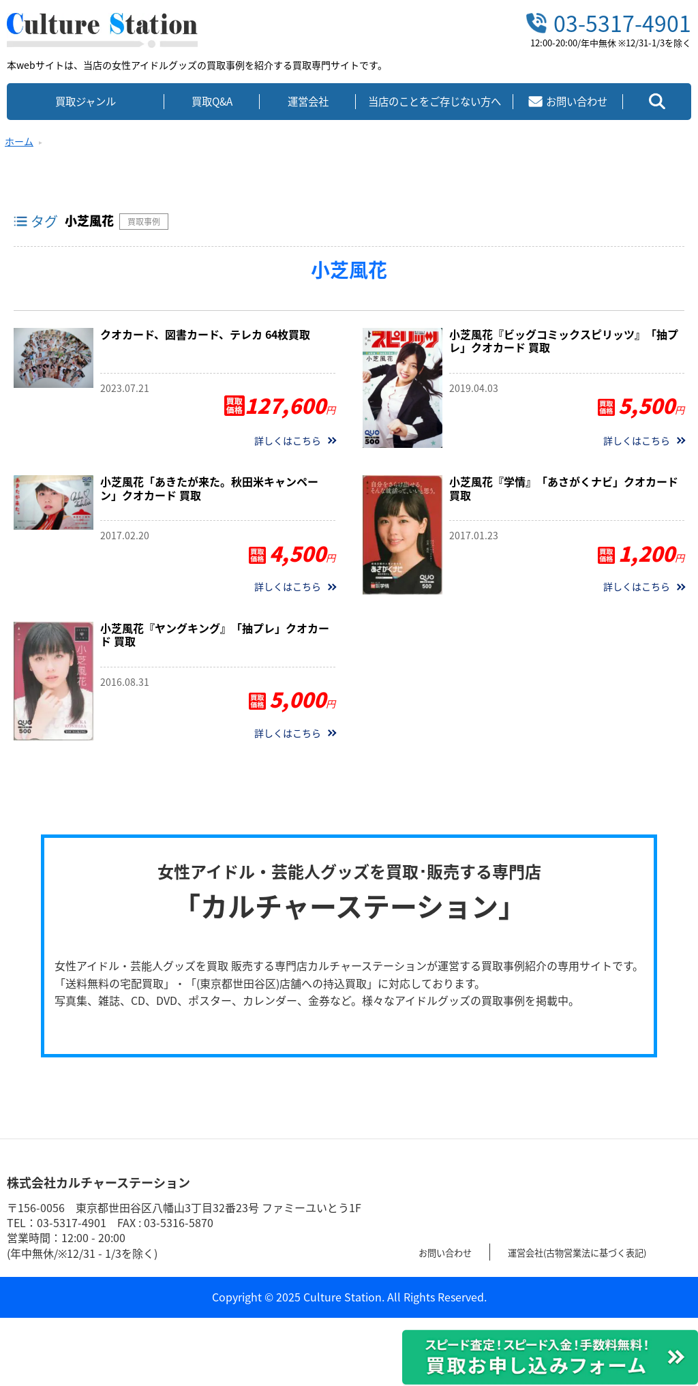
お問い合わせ (451, 1252)
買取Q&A (212, 101)
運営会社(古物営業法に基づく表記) (605, 1252)
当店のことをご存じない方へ (434, 101)
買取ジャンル (85, 101)
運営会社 (308, 101)
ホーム (19, 141)
